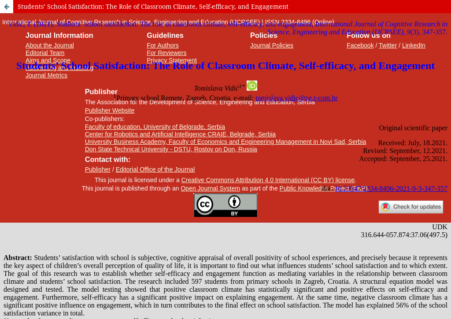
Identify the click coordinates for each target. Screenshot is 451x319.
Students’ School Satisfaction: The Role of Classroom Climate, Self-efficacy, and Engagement (153, 6)
